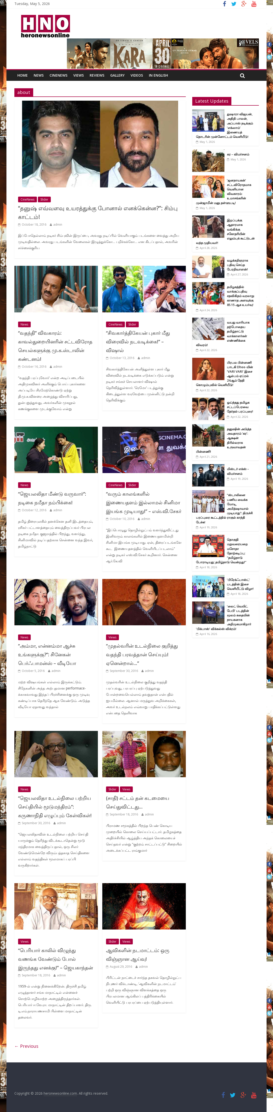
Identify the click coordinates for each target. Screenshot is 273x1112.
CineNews (58, 75)
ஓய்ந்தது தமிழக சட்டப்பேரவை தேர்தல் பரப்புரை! (240, 407)
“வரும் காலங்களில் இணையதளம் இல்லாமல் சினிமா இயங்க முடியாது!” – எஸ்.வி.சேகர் (143, 502)
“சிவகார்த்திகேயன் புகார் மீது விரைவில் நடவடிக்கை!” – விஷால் (138, 342)
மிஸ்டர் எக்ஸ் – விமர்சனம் (238, 471)
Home (22, 75)
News (39, 75)
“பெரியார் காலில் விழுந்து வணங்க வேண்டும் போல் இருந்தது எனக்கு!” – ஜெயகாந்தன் (55, 959)
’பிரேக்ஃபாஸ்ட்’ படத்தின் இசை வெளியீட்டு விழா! (240, 584)
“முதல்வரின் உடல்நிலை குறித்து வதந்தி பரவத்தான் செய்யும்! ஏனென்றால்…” (142, 654)
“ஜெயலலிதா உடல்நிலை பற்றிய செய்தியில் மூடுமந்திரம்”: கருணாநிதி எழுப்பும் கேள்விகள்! (55, 807)
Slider (44, 199)
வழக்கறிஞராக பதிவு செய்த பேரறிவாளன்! (237, 264)
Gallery (117, 75)
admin (57, 224)
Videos (137, 75)
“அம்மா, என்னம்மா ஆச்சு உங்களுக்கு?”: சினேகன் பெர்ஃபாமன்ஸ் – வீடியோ (47, 654)
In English (158, 75)
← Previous (26, 1046)
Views (78, 75)
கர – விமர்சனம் (238, 154)
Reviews (97, 75)
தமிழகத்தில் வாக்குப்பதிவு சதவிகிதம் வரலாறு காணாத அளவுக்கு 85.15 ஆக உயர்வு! (240, 296)
